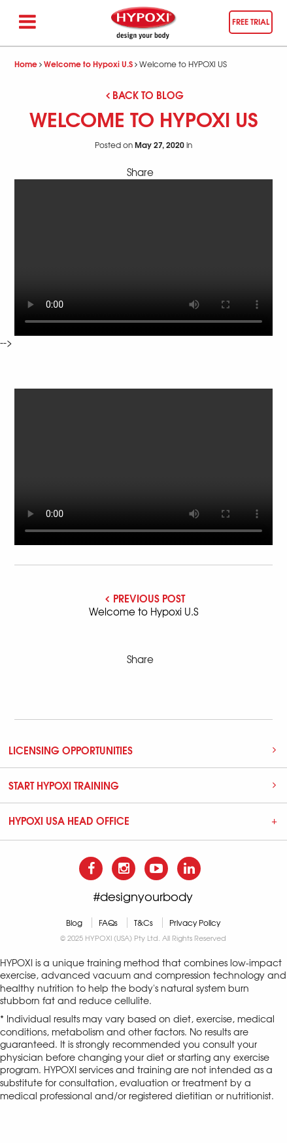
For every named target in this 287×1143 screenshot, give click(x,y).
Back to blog (145, 94)
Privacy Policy (194, 922)
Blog (74, 922)
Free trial (250, 21)
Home (25, 63)
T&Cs (143, 922)
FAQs (108, 922)
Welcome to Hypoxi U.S (88, 63)
